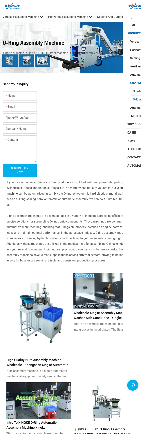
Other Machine (58, 53)
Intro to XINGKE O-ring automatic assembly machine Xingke (31, 425)
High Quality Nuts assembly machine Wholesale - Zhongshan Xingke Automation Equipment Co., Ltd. (38, 362)
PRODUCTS (36, 53)
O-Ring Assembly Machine (90, 53)
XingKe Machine (13, 53)
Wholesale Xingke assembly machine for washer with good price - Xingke (103, 315)
